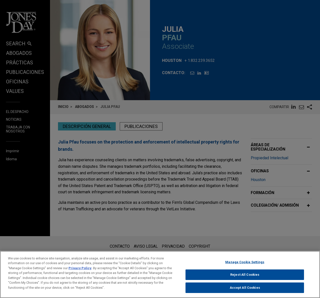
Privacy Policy (80, 272)
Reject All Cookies (244, 278)
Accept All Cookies (245, 291)
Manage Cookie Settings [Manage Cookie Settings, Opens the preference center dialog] (244, 266)
